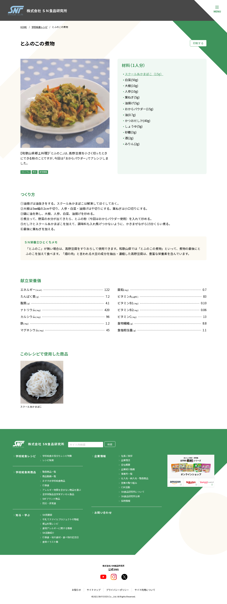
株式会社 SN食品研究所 (39, 444)
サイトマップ (93, 590)
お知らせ (76, 590)
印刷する (198, 43)
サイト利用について (145, 590)
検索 (109, 444)
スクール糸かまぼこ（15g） (144, 74)
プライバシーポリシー (117, 590)
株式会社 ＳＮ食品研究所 (37, 10)
